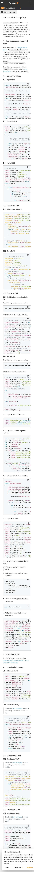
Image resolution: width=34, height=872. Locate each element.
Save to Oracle (17, 817)
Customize (18, 867)
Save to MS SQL (17, 708)
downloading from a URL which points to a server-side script (16, 661)
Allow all (30, 867)
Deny (7, 867)
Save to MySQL (17, 762)
